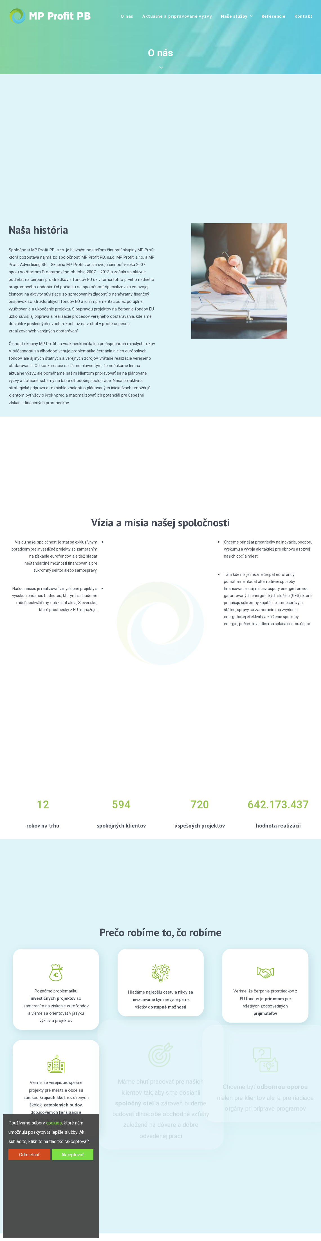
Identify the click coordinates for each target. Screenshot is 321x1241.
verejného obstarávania (112, 316)
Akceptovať (72, 1154)
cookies (54, 1123)
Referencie (274, 16)
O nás (127, 16)
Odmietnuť (29, 1154)
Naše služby (236, 16)
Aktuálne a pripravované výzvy (177, 16)
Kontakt (304, 16)
